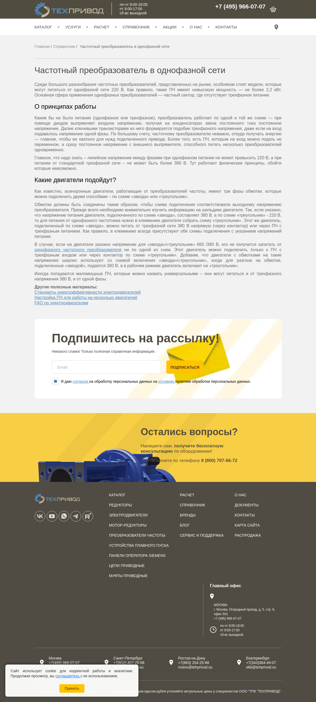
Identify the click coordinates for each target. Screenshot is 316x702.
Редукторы (120, 505)
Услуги (73, 27)
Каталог (43, 27)
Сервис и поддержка (202, 535)
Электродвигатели (128, 515)
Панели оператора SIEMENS (137, 555)
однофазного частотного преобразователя (78, 249)
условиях (166, 381)
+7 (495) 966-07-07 (240, 6)
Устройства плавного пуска (139, 545)
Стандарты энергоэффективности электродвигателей (88, 292)
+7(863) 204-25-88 (193, 663)
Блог (185, 525)
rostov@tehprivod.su (195, 667)
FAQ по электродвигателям (61, 303)
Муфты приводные (128, 576)
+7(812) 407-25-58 (128, 663)
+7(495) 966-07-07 (64, 663)
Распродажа (248, 535)
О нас (196, 27)
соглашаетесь (67, 676)
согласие (81, 381)
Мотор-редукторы (128, 525)
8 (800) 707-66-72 (219, 460)
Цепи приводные (127, 566)
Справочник (136, 27)
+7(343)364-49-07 (261, 663)
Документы (247, 505)
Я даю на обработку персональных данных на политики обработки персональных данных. (151, 381)
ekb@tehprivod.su (261, 667)
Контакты (226, 27)
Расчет (101, 27)
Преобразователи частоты (137, 535)
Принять (72, 688)
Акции (170, 27)
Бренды (188, 515)
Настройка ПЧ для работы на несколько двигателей (86, 297)
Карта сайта (247, 525)
